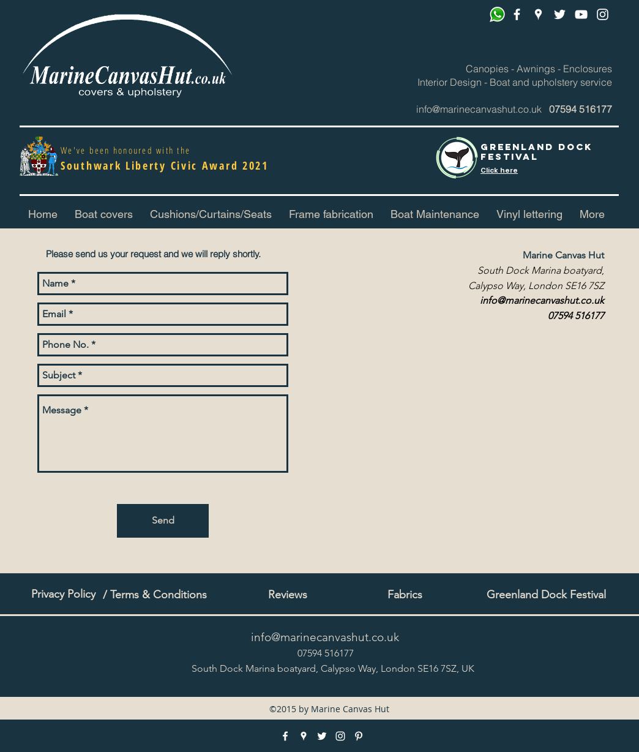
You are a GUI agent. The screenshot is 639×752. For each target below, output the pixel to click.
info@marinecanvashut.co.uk (479, 109)
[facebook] (517, 14)
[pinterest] (581, 14)
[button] (210, 214)
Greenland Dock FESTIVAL (536, 151)
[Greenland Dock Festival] (546, 595)
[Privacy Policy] (63, 594)
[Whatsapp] (497, 14)
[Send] (163, 521)
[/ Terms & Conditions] (155, 595)
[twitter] (559, 14)
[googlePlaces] (538, 14)
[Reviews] (287, 595)
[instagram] (602, 14)
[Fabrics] (405, 595)
